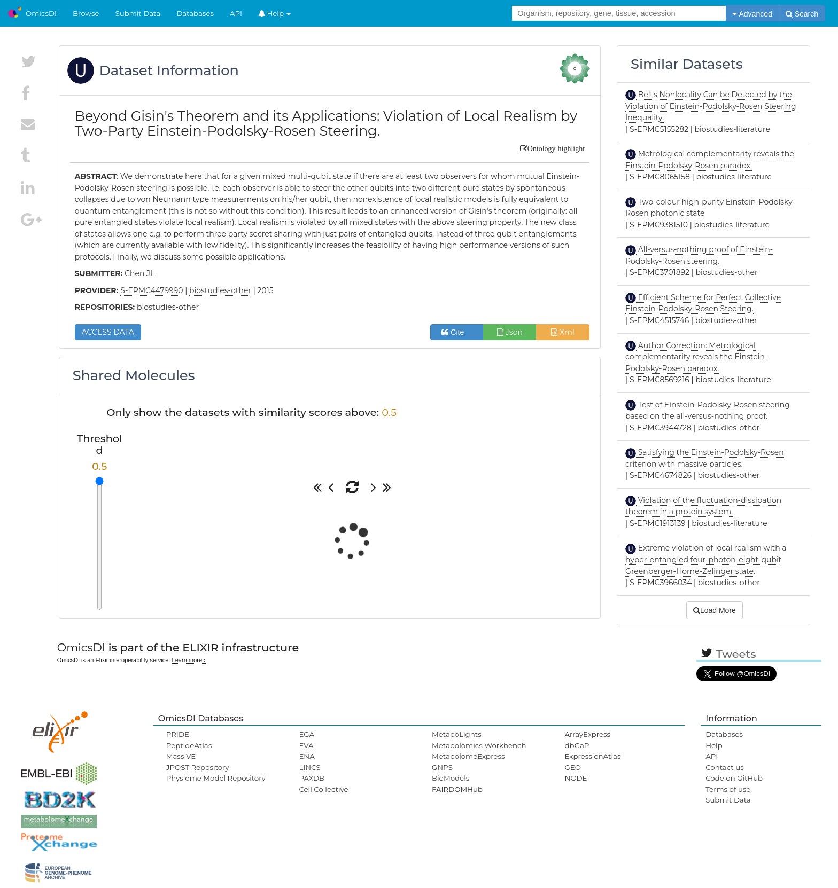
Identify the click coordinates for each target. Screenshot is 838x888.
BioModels (450, 778)
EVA (306, 745)
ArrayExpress (588, 734)
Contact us (724, 767)
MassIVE (181, 756)
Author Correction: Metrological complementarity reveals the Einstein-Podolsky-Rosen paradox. (696, 357)
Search (802, 14)
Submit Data (138, 13)
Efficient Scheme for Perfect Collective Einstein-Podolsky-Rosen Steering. (703, 303)
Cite (456, 332)
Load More (714, 610)
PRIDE (177, 734)
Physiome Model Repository (216, 778)
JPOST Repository (197, 767)
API (236, 13)
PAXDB (311, 778)
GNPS (442, 767)
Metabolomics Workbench (479, 745)
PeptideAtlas (189, 745)
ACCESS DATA (108, 332)
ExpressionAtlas (593, 756)
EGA (306, 734)
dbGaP (577, 745)
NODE (576, 778)
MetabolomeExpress (468, 756)
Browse (86, 13)
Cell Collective (323, 789)
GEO (573, 767)
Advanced (752, 14)
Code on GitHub (734, 778)
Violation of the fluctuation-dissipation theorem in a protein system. (703, 506)
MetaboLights (457, 734)
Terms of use (727, 789)
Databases (195, 13)
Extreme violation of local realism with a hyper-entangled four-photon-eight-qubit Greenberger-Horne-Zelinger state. (706, 559)
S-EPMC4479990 (151, 290)
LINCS (309, 767)
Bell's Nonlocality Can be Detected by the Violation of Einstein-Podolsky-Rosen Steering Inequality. (710, 106)
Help (274, 13)
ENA (306, 756)
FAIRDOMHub (457, 789)
